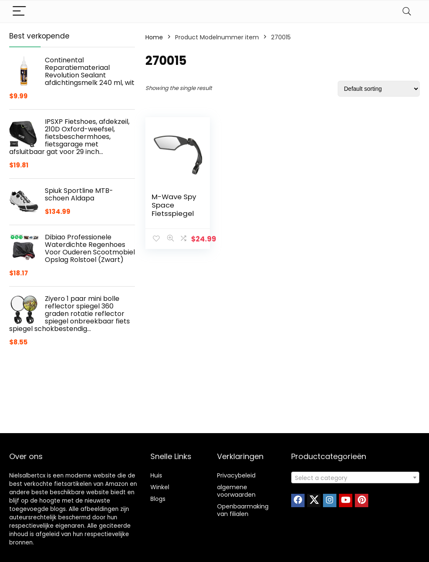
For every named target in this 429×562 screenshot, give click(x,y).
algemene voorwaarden (236, 491)
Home (154, 37)
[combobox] (355, 477)
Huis (156, 475)
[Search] (407, 11)
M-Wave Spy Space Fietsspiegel (174, 205)
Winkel (159, 487)
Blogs (157, 499)
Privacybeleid (236, 475)
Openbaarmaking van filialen (243, 510)
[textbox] (355, 478)
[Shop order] (379, 89)
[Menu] (19, 11)
